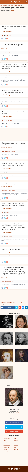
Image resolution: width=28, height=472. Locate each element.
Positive (5, 449)
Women (6, 52)
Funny (2, 35)
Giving (11, 281)
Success (16, 440)
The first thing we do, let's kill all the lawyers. (13, 113)
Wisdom (16, 445)
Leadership (6, 447)
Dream (15, 447)
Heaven (15, 304)
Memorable (7, 256)
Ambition (9, 172)
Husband (13, 151)
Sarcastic (9, 35)
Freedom (16, 449)
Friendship (6, 442)
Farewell (13, 190)
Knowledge (6, 451)
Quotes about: (14, 10)
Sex (8, 99)
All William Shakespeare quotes (8, 302)
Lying (9, 75)
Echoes (10, 236)
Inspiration (7, 120)
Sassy (12, 256)
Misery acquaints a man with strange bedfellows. (13, 144)
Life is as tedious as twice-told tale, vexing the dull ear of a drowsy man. (13, 204)
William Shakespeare (15, 5)
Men (8, 212)
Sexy (6, 75)
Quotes (2, 5)
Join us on (14, 422)
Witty (6, 99)
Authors (6, 5)
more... (23, 304)
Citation (18, 413)
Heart (10, 304)
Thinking (11, 52)
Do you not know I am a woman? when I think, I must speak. (12, 45)
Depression (7, 151)
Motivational (7, 445)
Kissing (6, 236)
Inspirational (4, 190)
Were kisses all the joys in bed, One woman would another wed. (12, 91)
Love (19, 304)
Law (11, 120)
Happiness (16, 451)
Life (5, 35)
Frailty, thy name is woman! (10, 249)
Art (18, 302)
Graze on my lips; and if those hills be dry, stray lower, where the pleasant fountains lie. (14, 66)
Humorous (7, 281)
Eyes (21, 302)
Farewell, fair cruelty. (8, 184)
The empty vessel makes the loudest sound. (13, 27)
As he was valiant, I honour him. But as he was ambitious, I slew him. (13, 164)
